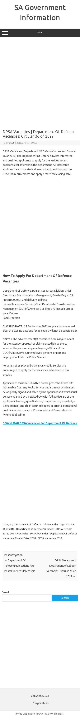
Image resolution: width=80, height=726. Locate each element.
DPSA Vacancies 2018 (50, 538)
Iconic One (21, 713)
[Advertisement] (40, 83)
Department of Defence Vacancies (35, 529)
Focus (11, 142)
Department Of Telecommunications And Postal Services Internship (19, 566)
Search (6, 592)
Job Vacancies (50, 524)
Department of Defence (28, 524)
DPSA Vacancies (19, 533)
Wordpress (57, 713)
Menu (40, 33)
